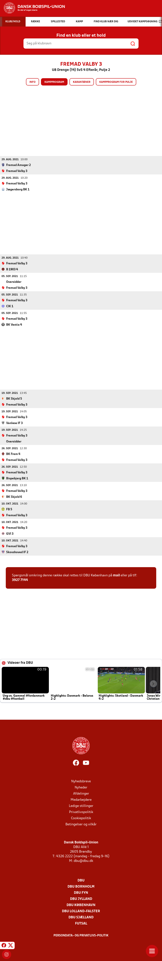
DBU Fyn (81, 892)
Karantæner (81, 82)
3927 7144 (20, 580)
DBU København (81, 905)
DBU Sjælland (81, 917)
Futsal (81, 923)
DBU (81, 880)
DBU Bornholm (81, 886)
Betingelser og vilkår (81, 824)
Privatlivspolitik (81, 812)
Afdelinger (81, 793)
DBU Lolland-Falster (81, 911)
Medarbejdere (81, 799)
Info (32, 82)
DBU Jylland (81, 898)
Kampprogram (54, 82)
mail (116, 575)
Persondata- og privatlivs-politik (81, 935)
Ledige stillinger (81, 805)
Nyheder (81, 787)
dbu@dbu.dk (83, 860)
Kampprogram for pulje (116, 82)
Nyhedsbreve (81, 781)
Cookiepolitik (81, 818)
